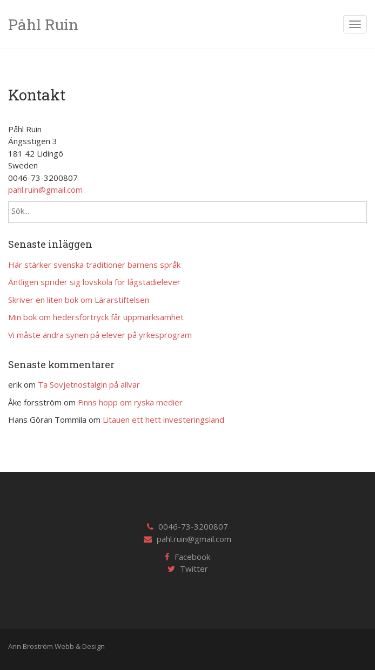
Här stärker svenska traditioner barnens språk (94, 264)
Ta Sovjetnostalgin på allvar (89, 384)
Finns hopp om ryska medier (130, 402)
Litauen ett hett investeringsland (163, 419)
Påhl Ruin (43, 25)
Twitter (194, 568)
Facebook (192, 556)
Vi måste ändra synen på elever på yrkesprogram (100, 334)
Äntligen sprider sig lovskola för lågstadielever (94, 281)
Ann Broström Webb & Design (56, 646)
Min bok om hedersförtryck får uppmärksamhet (96, 317)
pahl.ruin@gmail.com (45, 189)
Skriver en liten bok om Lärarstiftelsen (78, 299)
